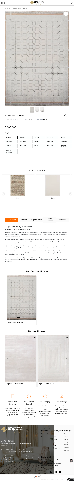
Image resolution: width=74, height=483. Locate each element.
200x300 (23, 141)
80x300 (22, 137)
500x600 (36, 145)
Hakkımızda (44, 434)
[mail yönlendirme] (27, 459)
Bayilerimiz (67, 447)
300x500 (64, 141)
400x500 (9, 145)
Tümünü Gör (56, 448)
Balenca (55, 439)
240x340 (36, 141)
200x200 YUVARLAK (9, 152)
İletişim (66, 444)
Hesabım (66, 434)
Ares (19, 198)
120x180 (63, 137)
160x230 (9, 141)
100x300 (50, 137)
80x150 (8, 137)
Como (55, 445)
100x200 (36, 137)
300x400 (50, 141)
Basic (54, 198)
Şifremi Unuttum (66, 438)
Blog (42, 437)
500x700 (50, 145)
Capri (54, 442)
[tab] (11, 220)
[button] (10, 58)
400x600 (23, 145)
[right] (70, 194)
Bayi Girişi (66, 450)
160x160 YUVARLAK (64, 146)
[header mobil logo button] (37, 2)
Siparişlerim (67, 442)
